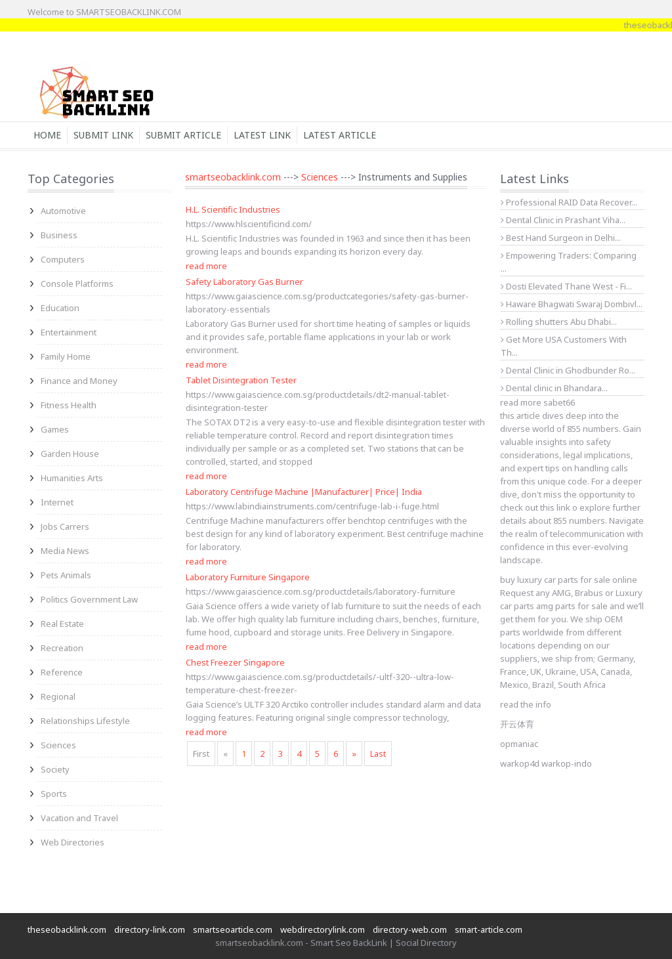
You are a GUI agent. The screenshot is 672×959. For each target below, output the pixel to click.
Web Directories (72, 842)
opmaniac (519, 744)
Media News (65, 551)
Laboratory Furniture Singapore (248, 577)
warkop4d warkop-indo (546, 763)
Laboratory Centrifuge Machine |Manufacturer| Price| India (304, 492)
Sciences (58, 745)
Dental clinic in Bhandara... (554, 388)
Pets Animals (66, 575)
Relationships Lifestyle (85, 721)
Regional (58, 696)
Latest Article (339, 135)
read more (206, 266)
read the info (525, 704)
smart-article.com (488, 929)
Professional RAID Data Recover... (569, 202)
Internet (57, 502)
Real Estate (62, 623)
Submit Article (183, 135)
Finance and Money (79, 381)
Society (55, 769)
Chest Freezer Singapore (235, 662)
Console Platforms (77, 283)
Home (47, 135)
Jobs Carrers (65, 526)
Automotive (63, 211)
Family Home (66, 356)
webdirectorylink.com (322, 929)
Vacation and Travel (79, 818)
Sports (54, 793)
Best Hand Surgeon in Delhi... (561, 238)
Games (55, 429)
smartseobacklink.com (233, 177)
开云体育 (517, 724)
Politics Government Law (89, 599)
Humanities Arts (72, 478)
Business (59, 235)
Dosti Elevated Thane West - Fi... (566, 286)
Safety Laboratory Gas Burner (244, 282)
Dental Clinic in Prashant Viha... (563, 220)
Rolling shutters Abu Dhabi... (559, 322)
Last (378, 753)
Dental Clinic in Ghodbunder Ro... (568, 370)
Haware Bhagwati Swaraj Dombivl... (571, 304)
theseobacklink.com (67, 929)
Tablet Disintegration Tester (241, 380)
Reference (62, 672)
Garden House (70, 453)
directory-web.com (410, 929)
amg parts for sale (572, 606)
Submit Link (103, 135)
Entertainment (68, 332)
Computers (63, 259)
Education (60, 308)
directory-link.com (149, 929)
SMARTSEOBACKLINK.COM (128, 12)
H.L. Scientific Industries (233, 209)
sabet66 (559, 402)
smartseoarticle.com (232, 929)
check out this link (535, 507)
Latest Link (262, 135)
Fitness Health (68, 405)
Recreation (62, 648)
